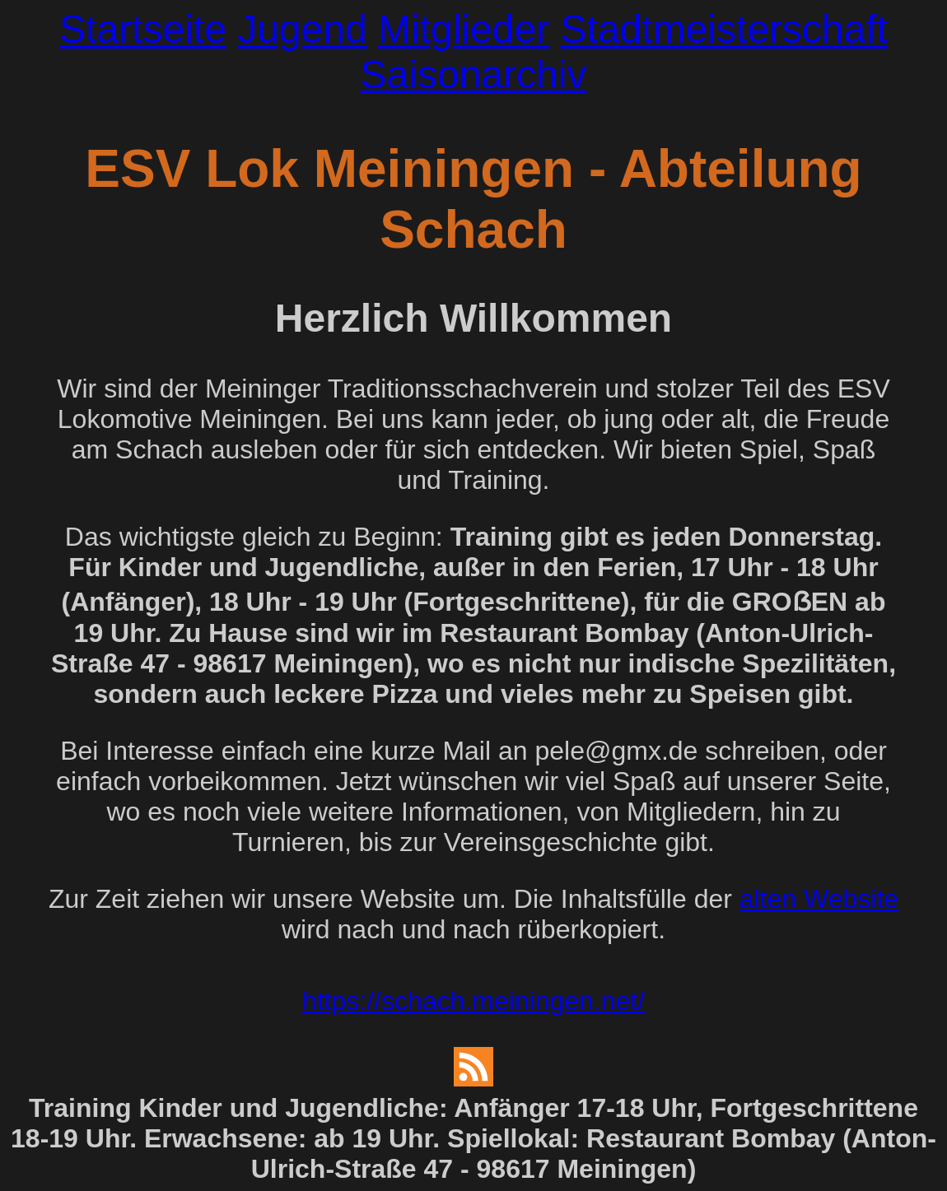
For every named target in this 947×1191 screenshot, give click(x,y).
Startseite (142, 29)
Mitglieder (463, 29)
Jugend (301, 29)
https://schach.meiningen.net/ (473, 1001)
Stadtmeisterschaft (724, 29)
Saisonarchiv (474, 74)
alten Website (818, 899)
